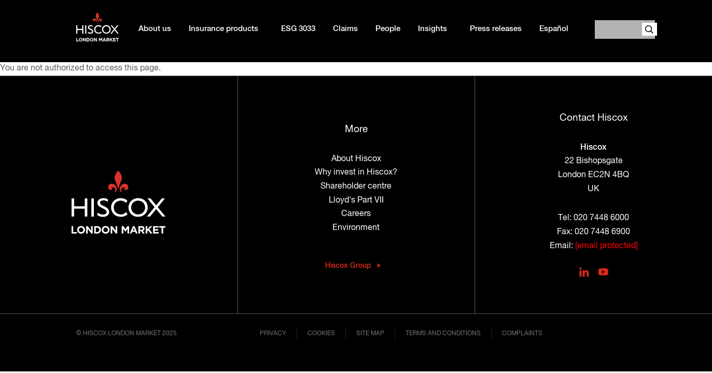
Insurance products (223, 29)
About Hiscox (356, 159)
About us (154, 29)
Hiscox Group (348, 265)
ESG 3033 (298, 29)
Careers (356, 214)
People (387, 29)
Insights (432, 29)
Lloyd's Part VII (356, 200)
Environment (356, 228)
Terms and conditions (443, 334)
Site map (370, 334)
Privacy (273, 334)
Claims (345, 29)
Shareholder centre (356, 186)
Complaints (522, 334)
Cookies (321, 334)
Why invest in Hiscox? (356, 172)
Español (553, 29)
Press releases (496, 29)
